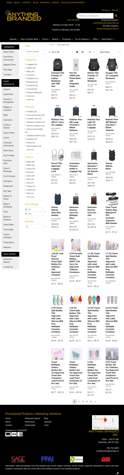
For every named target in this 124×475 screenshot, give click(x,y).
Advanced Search (7, 260)
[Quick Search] (95, 16)
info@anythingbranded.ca (108, 29)
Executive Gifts (7, 161)
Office (95, 39)
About (17, 3)
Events (55, 3)
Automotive (8, 94)
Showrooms (30, 422)
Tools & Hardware (7, 236)
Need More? (107, 39)
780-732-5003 (73, 20)
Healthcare (8, 186)
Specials (47, 422)
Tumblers (7, 75)
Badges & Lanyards (7, 108)
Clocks (6, 138)
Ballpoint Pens (9, 65)
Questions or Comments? (16, 430)
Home (9, 3)
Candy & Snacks (7, 126)
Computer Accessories (8, 144)
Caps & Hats (8, 133)
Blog (35, 3)
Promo (45, 39)
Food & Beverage (7, 169)
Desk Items (8, 150)
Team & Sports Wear (29, 39)
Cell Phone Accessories (8, 58)
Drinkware (66, 39)
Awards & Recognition (8, 100)
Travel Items (8, 242)
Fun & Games (9, 176)
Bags (5, 115)
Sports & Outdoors (7, 218)
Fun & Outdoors (82, 39)
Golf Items (7, 181)
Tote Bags (7, 70)
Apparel (13, 39)
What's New (8, 52)
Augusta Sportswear (72, 3)
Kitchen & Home (7, 197)
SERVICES (45, 3)
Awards (55, 39)
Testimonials (30, 425)
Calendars (7, 120)
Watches (7, 247)
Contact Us (8, 267)
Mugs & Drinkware (7, 205)
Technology (8, 230)
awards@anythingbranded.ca (106, 23)
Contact (26, 3)
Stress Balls (8, 225)
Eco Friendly (8, 155)
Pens (5, 212)
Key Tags (7, 191)
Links (46, 425)
